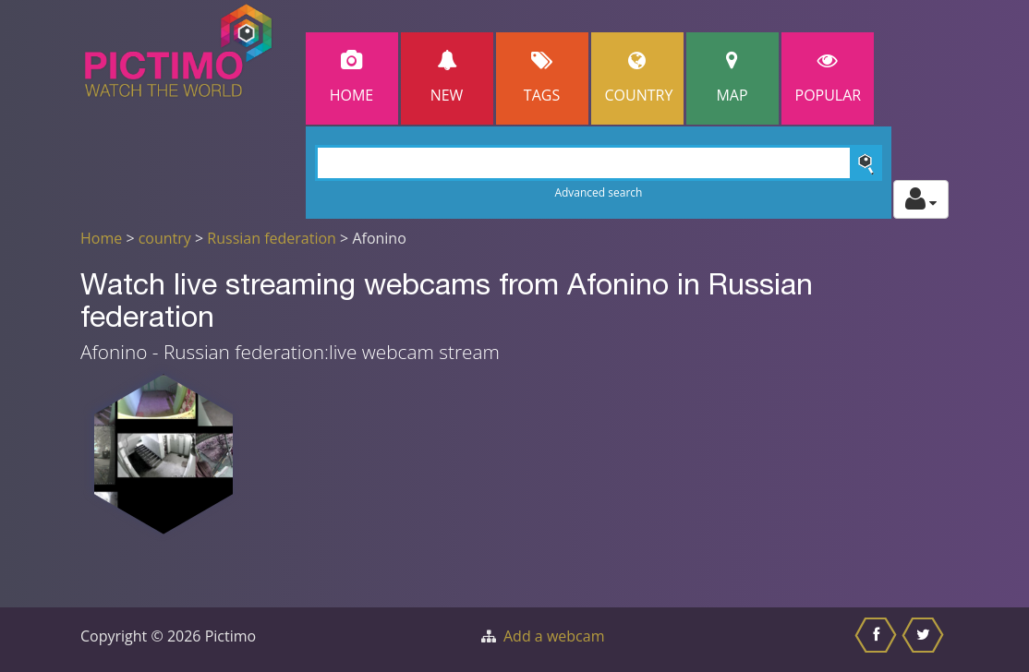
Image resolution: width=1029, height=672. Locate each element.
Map (732, 78)
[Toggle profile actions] (921, 199)
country (165, 238)
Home (352, 78)
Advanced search (598, 192)
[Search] (599, 163)
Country (639, 78)
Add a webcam (553, 636)
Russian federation (271, 238)
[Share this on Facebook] (878, 640)
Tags (542, 78)
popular (828, 78)
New (447, 78)
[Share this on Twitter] (925, 640)
